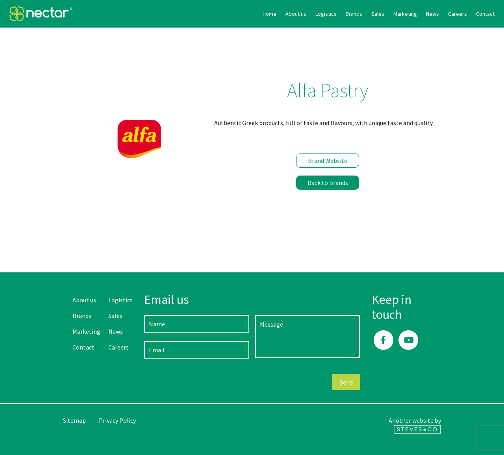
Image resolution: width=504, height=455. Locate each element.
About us (232, 13)
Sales (314, 13)
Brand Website (327, 161)
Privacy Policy (117, 420)
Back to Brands (328, 183)
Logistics (263, 13)
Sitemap (74, 420)
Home (206, 13)
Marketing (342, 13)
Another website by (415, 425)
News (369, 13)
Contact (422, 13)
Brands (291, 13)
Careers (394, 13)
